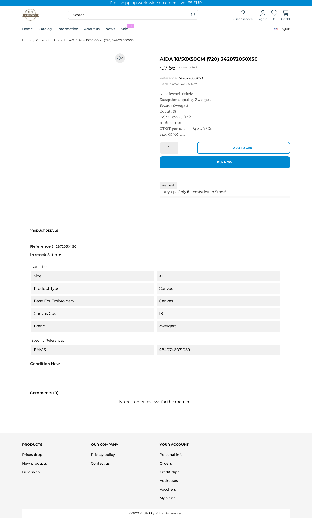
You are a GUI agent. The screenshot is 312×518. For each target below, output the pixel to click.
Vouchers (168, 489)
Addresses (169, 480)
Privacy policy (103, 454)
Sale (127, 27)
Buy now (224, 162)
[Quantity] (169, 148)
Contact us (100, 463)
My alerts (167, 498)
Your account (174, 444)
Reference (40, 246)
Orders (166, 463)
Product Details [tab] (43, 230)
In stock (38, 254)
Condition (40, 363)
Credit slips (169, 472)
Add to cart (243, 148)
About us (92, 29)
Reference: (168, 78)
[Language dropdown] (282, 29)
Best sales (31, 472)
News (110, 29)
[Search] (193, 15)
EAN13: (165, 84)
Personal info (171, 454)
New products (34, 463)
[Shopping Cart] (285, 15)
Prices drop (32, 454)
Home (27, 29)
